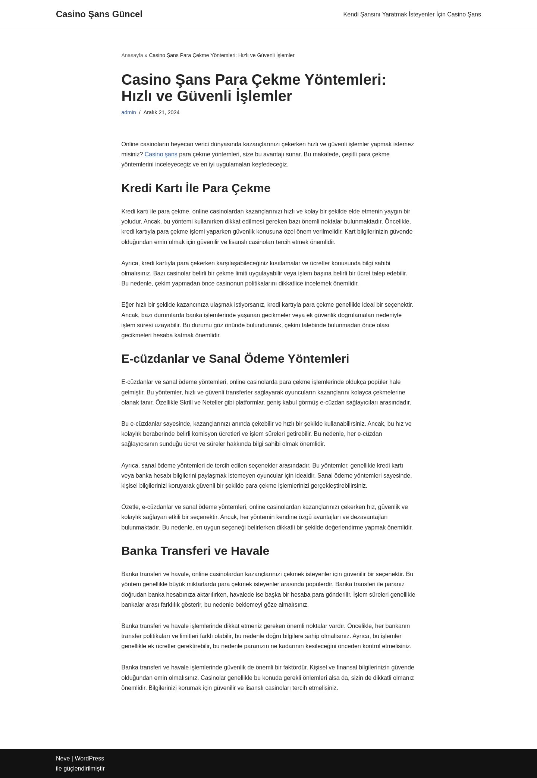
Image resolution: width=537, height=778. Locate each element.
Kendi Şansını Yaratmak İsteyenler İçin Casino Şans (412, 14)
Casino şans (161, 154)
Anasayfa (132, 55)
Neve (63, 758)
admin (129, 112)
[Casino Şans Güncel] (99, 14)
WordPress (89, 758)
